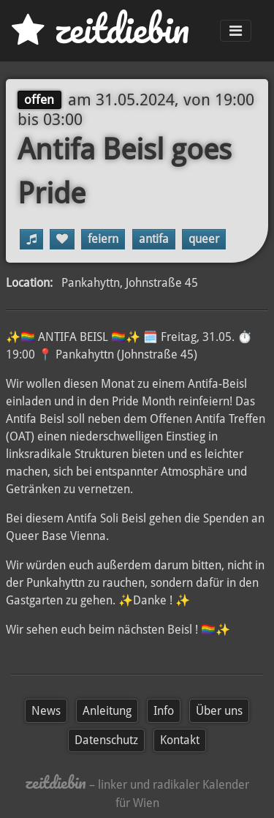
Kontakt (179, 740)
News (46, 711)
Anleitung (107, 711)
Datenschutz (106, 740)
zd (100, 29)
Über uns (219, 711)
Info (163, 711)
